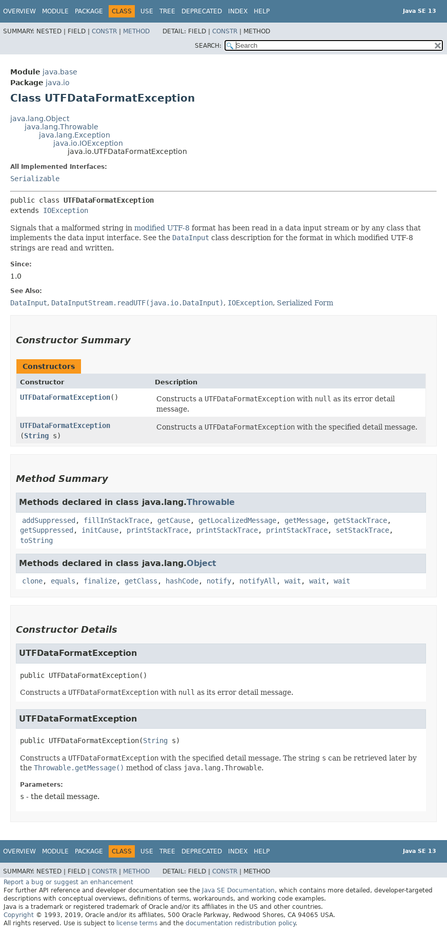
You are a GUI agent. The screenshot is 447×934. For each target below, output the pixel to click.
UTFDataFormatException (65, 397)
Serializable (34, 178)
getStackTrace (360, 520)
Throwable (211, 502)
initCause (100, 530)
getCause (173, 520)
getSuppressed (46, 530)
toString (36, 540)
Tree (167, 11)
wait (293, 581)
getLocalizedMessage (237, 520)
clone (32, 581)
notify (219, 581)
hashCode (182, 581)
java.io (58, 83)
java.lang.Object (39, 118)
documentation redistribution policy (240, 923)
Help (262, 11)
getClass (141, 581)
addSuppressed (48, 520)
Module (55, 11)
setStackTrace (362, 530)
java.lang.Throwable (61, 127)
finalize (100, 581)
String (36, 436)
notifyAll (257, 581)
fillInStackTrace (116, 520)
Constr (104, 31)
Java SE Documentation (238, 890)
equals (63, 581)
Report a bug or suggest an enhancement (68, 882)
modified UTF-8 (162, 228)
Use (146, 11)
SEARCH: (208, 45)
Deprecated (201, 11)
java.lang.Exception (74, 135)
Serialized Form (305, 303)
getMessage (305, 520)
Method (136, 31)
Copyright (19, 915)
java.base (60, 72)
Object (201, 563)
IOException (65, 210)
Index (238, 11)
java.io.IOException (88, 143)
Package (89, 11)
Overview (19, 11)
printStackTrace (157, 530)
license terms (136, 923)
